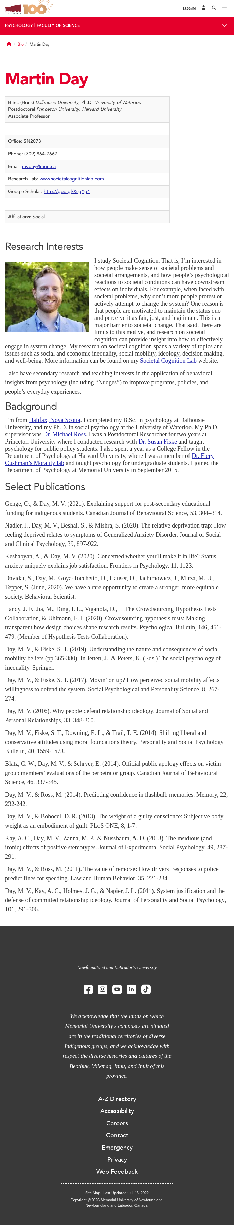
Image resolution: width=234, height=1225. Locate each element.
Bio (21, 44)
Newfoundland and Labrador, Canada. (117, 1205)
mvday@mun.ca (39, 166)
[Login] (189, 8)
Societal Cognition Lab (168, 360)
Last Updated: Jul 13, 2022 (126, 1193)
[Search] (214, 8)
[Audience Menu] (203, 8)
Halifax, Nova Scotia (54, 420)
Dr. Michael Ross (64, 434)
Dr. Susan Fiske (157, 441)
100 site (39, 8)
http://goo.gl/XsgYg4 (67, 191)
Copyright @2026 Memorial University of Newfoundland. (116, 1200)
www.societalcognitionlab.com (72, 179)
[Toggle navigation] (224, 8)
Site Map (93, 1193)
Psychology (19, 25)
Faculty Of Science (58, 25)
